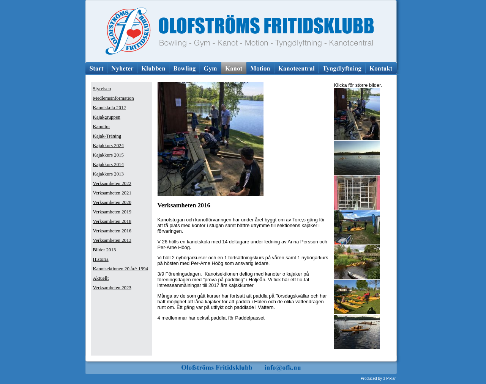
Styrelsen (102, 88)
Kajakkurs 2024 (108, 145)
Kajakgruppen (107, 117)
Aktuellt (101, 278)
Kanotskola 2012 (109, 107)
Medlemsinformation (113, 98)
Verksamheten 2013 (112, 240)
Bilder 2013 (104, 249)
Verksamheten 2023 (112, 287)
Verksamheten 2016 (112, 231)
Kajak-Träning (107, 136)
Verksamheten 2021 (112, 193)
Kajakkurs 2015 (108, 155)
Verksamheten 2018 (112, 221)
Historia (101, 259)
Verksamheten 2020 (112, 202)
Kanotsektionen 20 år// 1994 (120, 268)
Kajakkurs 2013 (108, 174)
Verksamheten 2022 (112, 183)
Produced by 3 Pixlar (378, 378)
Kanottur (101, 126)
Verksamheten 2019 (112, 212)
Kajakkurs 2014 (108, 164)
